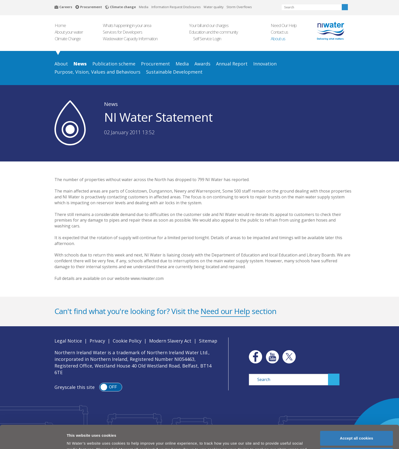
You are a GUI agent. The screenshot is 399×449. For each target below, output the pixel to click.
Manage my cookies (357, 431)
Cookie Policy (127, 341)
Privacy (97, 341)
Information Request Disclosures (176, 7)
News (111, 103)
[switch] (110, 387)
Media (143, 7)
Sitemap (208, 341)
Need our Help (225, 311)
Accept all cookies (356, 415)
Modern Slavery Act (170, 341)
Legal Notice (68, 341)
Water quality (213, 7)
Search (345, 7)
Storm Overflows (239, 7)
